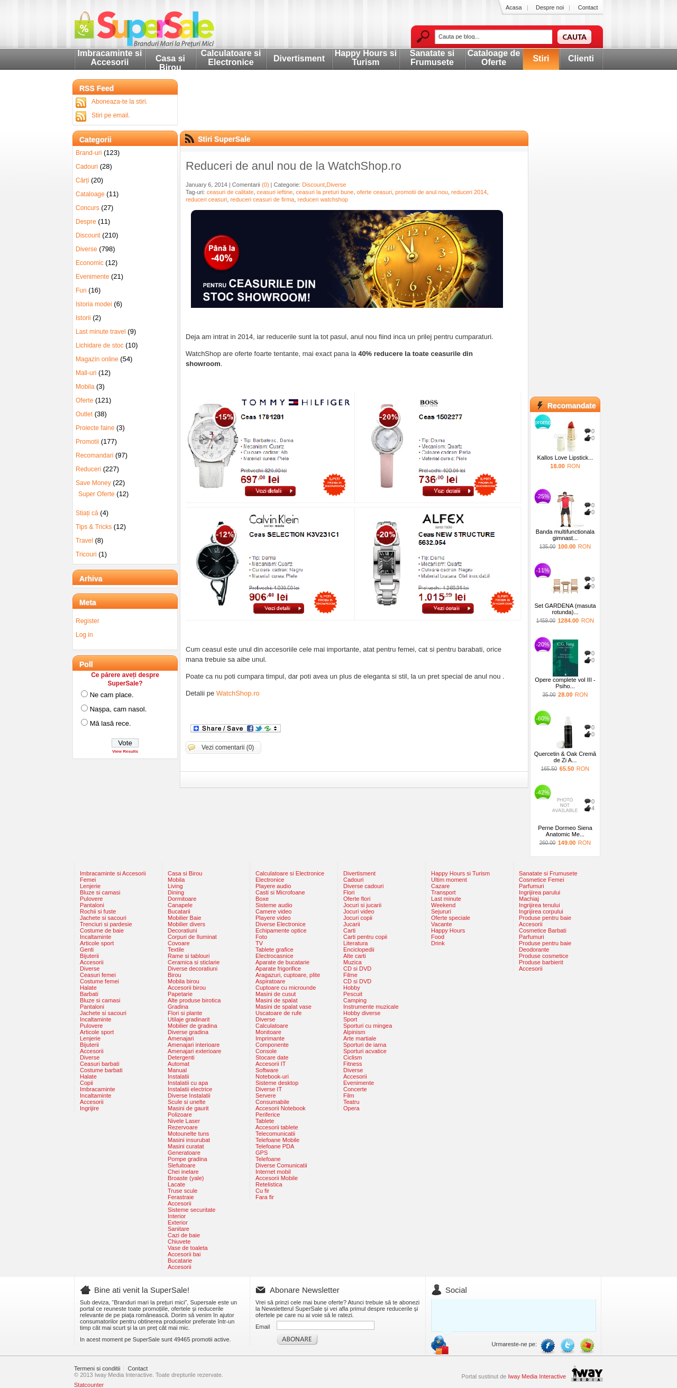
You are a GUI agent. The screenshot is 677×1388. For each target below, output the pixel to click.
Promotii (87, 441)
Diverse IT (268, 1089)
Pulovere (91, 899)
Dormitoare (182, 899)
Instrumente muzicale (371, 1006)
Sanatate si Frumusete (432, 58)
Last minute (446, 899)
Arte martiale (359, 1038)
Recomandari (94, 455)
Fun (81, 290)
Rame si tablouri (188, 956)
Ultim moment (449, 879)
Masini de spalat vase (283, 1006)
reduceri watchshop (323, 199)
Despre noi (550, 7)
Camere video (273, 911)
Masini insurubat (189, 1140)
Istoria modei (94, 304)
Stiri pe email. (111, 115)
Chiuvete (179, 1241)
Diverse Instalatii (189, 1095)
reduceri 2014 (469, 192)
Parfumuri (531, 886)
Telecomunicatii (275, 1133)
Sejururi (441, 911)
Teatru (351, 1102)
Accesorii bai (184, 1254)
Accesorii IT (270, 1064)
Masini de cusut (275, 994)
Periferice (267, 1114)
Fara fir (264, 1197)
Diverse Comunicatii (281, 1165)
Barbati (89, 994)
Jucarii (351, 924)
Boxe (262, 899)
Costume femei (99, 981)
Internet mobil (273, 1171)
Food (437, 937)
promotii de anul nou (421, 192)
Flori (348, 892)
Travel (84, 540)
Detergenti (181, 1057)
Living (175, 886)
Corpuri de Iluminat (192, 937)
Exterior (178, 1222)
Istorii (83, 318)
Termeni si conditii (97, 1368)
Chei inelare (183, 1171)
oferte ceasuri (374, 192)
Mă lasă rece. (110, 723)
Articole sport (97, 943)
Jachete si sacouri (103, 918)
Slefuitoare (182, 1165)
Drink (438, 943)
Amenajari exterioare (195, 1051)
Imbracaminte (97, 1089)
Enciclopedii (358, 949)
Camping (355, 1000)
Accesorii (92, 962)
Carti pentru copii (365, 937)
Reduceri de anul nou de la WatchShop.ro (293, 165)
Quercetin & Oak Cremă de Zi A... (565, 757)
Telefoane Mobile (277, 1140)
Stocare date (271, 1057)
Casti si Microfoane (280, 892)
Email (262, 1326)
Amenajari (181, 1038)
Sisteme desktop (276, 1083)
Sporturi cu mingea (367, 1025)
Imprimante (270, 1038)
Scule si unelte (187, 1102)
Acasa (514, 7)
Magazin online (97, 359)
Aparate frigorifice (278, 968)
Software (266, 1070)
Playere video (273, 918)
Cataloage (90, 194)
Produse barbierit (541, 962)
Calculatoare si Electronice (231, 58)
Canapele (180, 905)
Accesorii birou (187, 987)
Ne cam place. (112, 695)
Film (348, 1095)
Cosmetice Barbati (542, 930)
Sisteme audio (273, 905)
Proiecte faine (95, 428)
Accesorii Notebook (280, 1108)
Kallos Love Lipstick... (565, 457)
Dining (176, 892)
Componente (272, 1045)
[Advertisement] (358, 114)
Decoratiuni (182, 930)
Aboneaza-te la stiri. (120, 101)
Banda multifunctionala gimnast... (565, 534)
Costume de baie (102, 930)
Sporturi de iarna (364, 1045)
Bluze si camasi (100, 892)
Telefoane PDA (274, 1146)
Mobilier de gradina (192, 1025)
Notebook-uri (272, 1076)
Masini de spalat (276, 1000)
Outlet (84, 414)
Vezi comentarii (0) (228, 747)
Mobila (85, 386)
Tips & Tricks (94, 527)
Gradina (178, 1006)
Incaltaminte (95, 937)
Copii (86, 1083)
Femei (88, 879)
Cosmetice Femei (541, 879)
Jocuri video (358, 911)
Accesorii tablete (276, 1127)
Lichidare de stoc (100, 345)
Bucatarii (179, 911)
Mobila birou (183, 981)
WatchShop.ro (238, 693)
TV (259, 943)
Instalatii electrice (190, 1089)
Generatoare (184, 1152)
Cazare (440, 886)
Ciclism (352, 1057)
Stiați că (87, 513)
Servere (265, 1095)
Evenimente (92, 276)
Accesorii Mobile (276, 1178)
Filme (350, 975)
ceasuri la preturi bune (325, 192)
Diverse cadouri (363, 886)
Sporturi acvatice (365, 1051)
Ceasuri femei (98, 975)
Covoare (179, 943)
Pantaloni (92, 905)
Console (266, 1051)
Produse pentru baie (545, 918)
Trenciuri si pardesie (106, 924)
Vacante (441, 924)
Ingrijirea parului (539, 892)
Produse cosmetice (544, 956)
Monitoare (268, 1032)
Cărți (82, 180)
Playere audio (273, 886)
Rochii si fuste (98, 911)
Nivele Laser (184, 1121)
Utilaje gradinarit (188, 1019)
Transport (443, 892)
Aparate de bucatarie (282, 962)
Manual (177, 1070)
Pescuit (352, 994)
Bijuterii (89, 956)
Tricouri (86, 554)
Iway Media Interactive (537, 1376)
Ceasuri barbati (100, 1064)
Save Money (93, 483)
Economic (90, 263)
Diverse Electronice (280, 924)
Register (87, 621)
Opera (351, 1108)
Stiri (541, 58)
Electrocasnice (274, 956)
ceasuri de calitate (230, 192)
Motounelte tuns (188, 1133)
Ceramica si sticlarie (193, 962)
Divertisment (299, 58)
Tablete (264, 1121)
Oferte (84, 400)
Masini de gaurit (188, 1108)
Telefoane (268, 1159)
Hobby (351, 987)
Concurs (87, 208)
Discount (313, 184)
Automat (178, 1064)
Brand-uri (89, 153)
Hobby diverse (361, 1013)
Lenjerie (90, 886)
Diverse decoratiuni (192, 968)
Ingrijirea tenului (539, 905)
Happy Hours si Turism (366, 58)
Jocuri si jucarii (362, 905)
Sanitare (178, 1229)
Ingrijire (89, 1108)
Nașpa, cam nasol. (118, 709)
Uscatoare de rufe (278, 1013)
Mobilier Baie (185, 918)
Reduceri (88, 469)
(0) (265, 184)
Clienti (581, 58)
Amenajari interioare (193, 1045)
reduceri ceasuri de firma (262, 199)
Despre (86, 221)
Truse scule (182, 1191)
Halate (88, 987)
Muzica (352, 962)
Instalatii (178, 1076)
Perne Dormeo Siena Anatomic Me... (565, 831)
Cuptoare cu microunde (285, 987)
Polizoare (180, 1114)
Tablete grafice (274, 949)
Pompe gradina (187, 1159)
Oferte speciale (450, 918)
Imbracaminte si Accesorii (110, 58)
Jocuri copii (357, 918)
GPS (261, 1152)
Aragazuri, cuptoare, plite (287, 975)
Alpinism (354, 1032)
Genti (87, 949)
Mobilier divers (186, 924)
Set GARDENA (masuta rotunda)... (565, 608)
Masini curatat (186, 1146)
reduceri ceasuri (206, 199)
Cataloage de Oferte (494, 58)
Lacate (176, 1184)
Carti (349, 930)
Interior (177, 1216)
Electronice (269, 879)
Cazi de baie (184, 1235)
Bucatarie (180, 1260)
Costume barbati (101, 1070)
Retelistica (268, 1184)
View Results (125, 751)
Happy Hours (448, 930)
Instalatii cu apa (188, 1083)
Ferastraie (181, 1197)
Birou (174, 975)
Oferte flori (356, 899)
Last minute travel (101, 331)
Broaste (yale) (186, 1178)
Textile (176, 949)
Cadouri (87, 166)
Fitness (352, 1064)
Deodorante (534, 949)
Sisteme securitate (191, 1210)
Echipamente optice (281, 930)
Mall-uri (86, 373)
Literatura (355, 943)
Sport (350, 1019)
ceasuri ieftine (275, 192)
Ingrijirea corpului (541, 911)
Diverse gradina (188, 1032)
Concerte (355, 1089)
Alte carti (354, 956)
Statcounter (89, 1385)
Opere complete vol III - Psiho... (565, 683)
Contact (588, 7)
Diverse (336, 184)
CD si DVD (357, 968)
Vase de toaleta (188, 1248)
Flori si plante (185, 1013)
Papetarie (180, 994)
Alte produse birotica (194, 1000)
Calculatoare (271, 1025)
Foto (261, 937)
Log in (84, 634)
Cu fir (262, 1191)
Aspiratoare (270, 981)
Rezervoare (183, 1127)
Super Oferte (96, 494)
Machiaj (529, 899)
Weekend (443, 905)
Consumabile (272, 1102)
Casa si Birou (170, 63)
